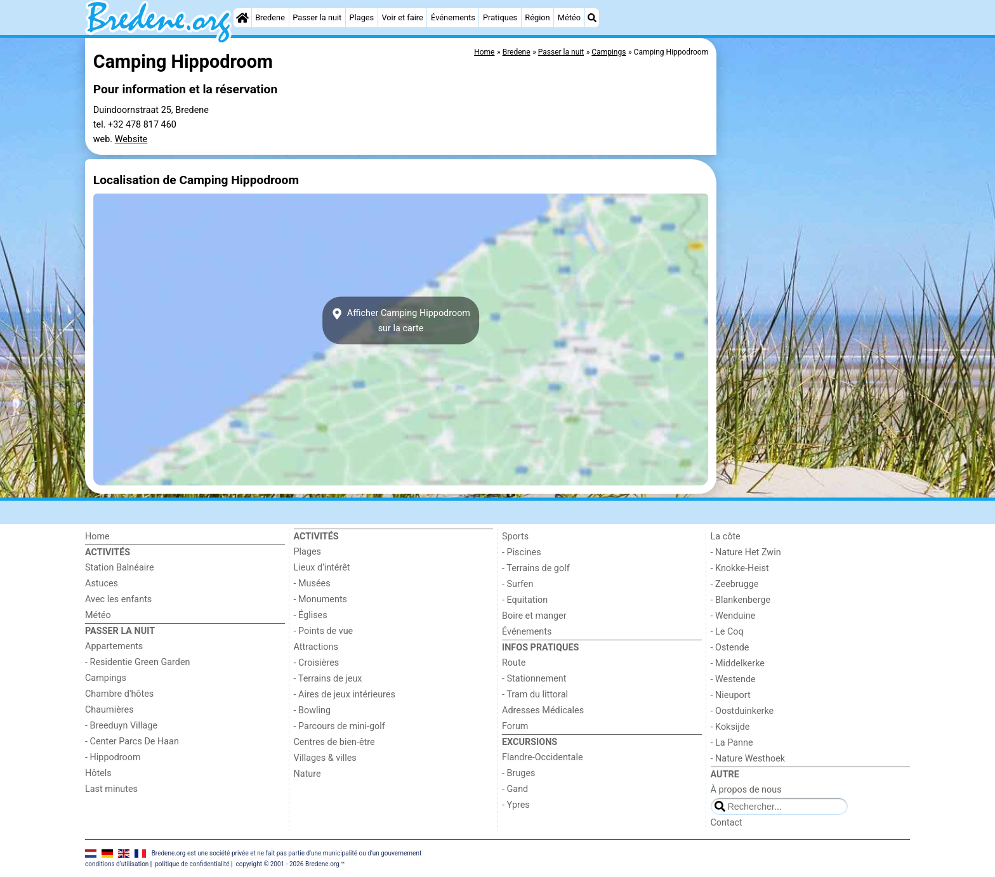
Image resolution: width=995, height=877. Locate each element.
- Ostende (730, 647)
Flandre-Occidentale (542, 757)
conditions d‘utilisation (116, 864)
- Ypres (516, 805)
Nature (307, 773)
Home (97, 536)
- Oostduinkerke (742, 711)
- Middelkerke (738, 663)
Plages (362, 17)
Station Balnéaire (119, 567)
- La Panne (732, 742)
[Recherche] (592, 17)
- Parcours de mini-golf (339, 726)
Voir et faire (402, 17)
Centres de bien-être (334, 742)
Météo (569, 17)
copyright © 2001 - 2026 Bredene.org (287, 864)
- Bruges (518, 773)
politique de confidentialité (192, 864)
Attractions (316, 647)
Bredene (270, 17)
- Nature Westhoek (748, 758)
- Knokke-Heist (740, 568)
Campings (105, 678)
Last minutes (111, 789)
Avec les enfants (118, 599)
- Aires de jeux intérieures (344, 694)
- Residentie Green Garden (137, 662)
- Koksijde (730, 727)
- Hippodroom (113, 757)
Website (131, 139)
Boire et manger (534, 615)
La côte (726, 536)
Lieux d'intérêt (322, 567)
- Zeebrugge (735, 584)
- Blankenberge (741, 600)
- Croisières (316, 662)
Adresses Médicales (543, 710)
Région (537, 17)
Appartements (114, 646)
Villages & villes (325, 758)
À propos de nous (746, 789)
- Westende (733, 679)
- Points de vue (323, 631)
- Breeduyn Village (121, 725)
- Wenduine (733, 615)
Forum (515, 726)
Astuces (101, 583)
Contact (726, 822)
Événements (453, 17)
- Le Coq (727, 631)
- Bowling (312, 710)
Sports (515, 536)
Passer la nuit (317, 17)
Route (513, 662)
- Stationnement (534, 678)
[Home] (242, 17)
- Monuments (321, 599)
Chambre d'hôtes (119, 694)
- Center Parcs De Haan (132, 741)
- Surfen (517, 584)
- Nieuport (731, 695)
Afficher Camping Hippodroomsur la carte (400, 320)
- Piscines (521, 552)
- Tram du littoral (535, 694)
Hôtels (98, 773)
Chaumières (109, 709)
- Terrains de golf (536, 568)
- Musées (312, 583)
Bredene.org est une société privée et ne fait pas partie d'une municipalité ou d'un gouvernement (287, 852)
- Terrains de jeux (328, 678)
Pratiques (500, 17)
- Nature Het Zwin (746, 552)
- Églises (310, 615)
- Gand (515, 789)
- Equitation (525, 600)
